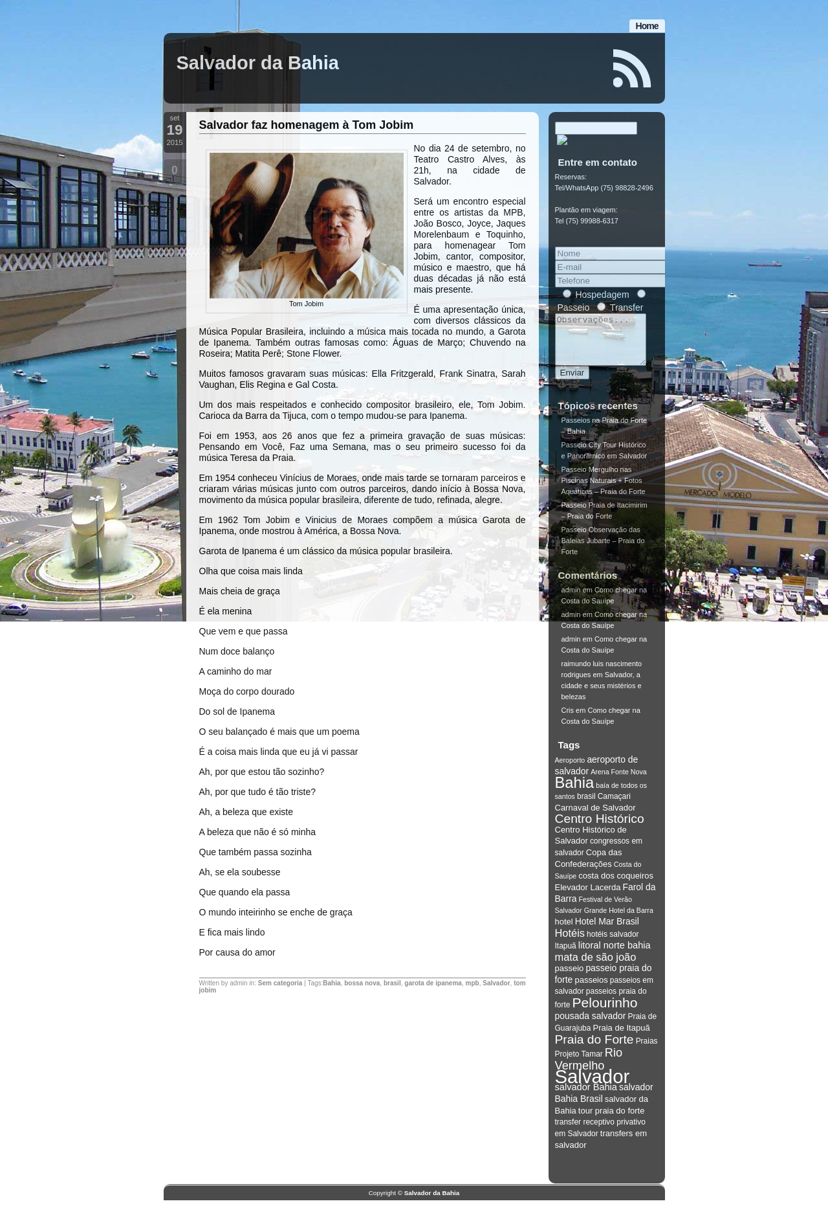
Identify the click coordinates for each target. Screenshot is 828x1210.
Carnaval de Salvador (595, 817)
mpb (472, 983)
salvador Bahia (586, 1097)
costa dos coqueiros (615, 885)
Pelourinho (605, 1012)
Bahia (331, 983)
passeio (569, 978)
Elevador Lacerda (588, 897)
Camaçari (614, 806)
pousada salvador (590, 1025)
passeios (590, 989)
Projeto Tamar (579, 1063)
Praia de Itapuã (621, 1037)
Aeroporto (570, 770)
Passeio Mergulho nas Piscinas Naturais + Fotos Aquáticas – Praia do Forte (603, 490)
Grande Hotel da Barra (618, 920)
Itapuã (565, 955)
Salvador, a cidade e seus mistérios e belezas (601, 695)
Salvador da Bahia (258, 62)
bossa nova (362, 983)
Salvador (496, 983)
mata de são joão (596, 966)
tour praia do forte (611, 1120)
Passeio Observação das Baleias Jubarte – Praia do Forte (603, 550)
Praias (647, 1050)
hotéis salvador (613, 943)
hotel (564, 931)
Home (647, 26)
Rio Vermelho (589, 1068)
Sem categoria (280, 983)
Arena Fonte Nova (618, 781)
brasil (392, 983)
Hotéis (570, 942)
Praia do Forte (594, 1049)
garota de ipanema (433, 983)
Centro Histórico (599, 828)
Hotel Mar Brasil (607, 931)
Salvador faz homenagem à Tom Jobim (306, 124)
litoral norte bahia (614, 955)
